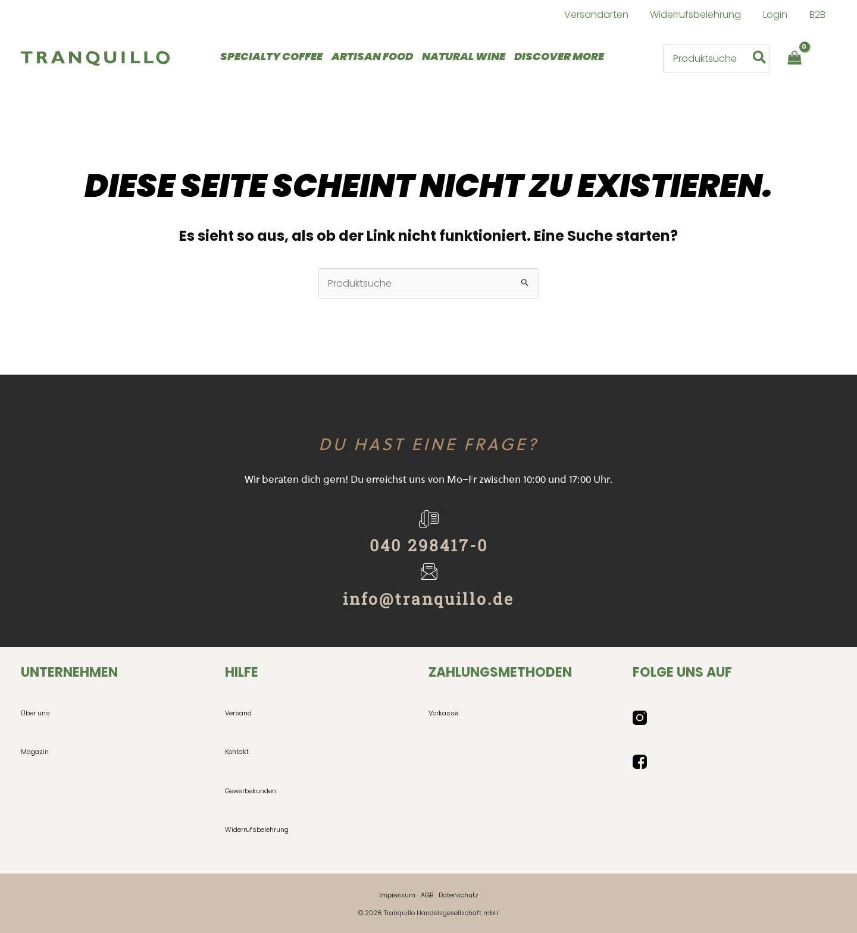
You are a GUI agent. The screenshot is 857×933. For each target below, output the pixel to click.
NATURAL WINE (463, 56)
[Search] (760, 58)
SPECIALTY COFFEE (271, 56)
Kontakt (237, 751)
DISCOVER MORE (559, 56)
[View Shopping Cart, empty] (794, 58)
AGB (427, 895)
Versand (238, 713)
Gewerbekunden (250, 791)
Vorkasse (443, 713)
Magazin (35, 751)
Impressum (397, 895)
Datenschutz (458, 895)
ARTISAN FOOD (372, 56)
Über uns (35, 713)
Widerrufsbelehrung (257, 829)
